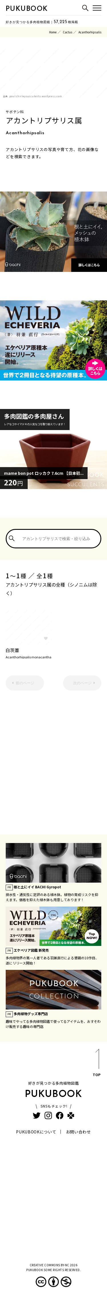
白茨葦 (28, 653)
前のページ (25, 683)
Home (52, 32)
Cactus (67, 32)
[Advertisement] (53, 758)
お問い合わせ (78, 1132)
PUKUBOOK (27, 9)
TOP (96, 1064)
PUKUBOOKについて (36, 1132)
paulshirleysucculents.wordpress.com (35, 96)
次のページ (82, 683)
